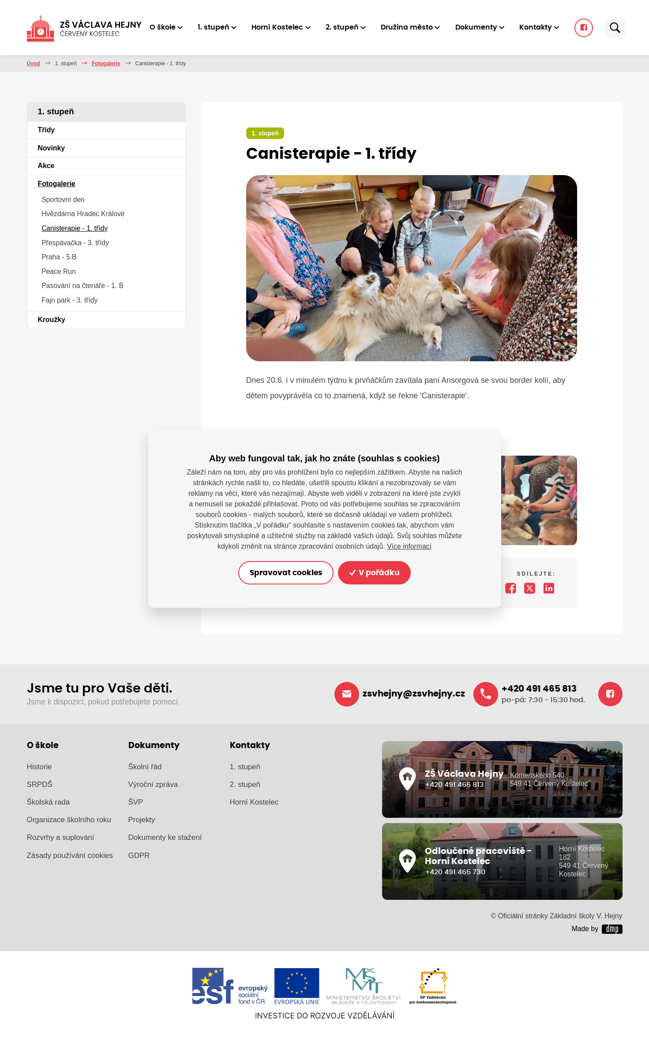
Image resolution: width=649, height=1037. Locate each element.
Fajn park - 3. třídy (69, 300)
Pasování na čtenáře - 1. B (82, 285)
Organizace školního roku (69, 820)
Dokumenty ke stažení (165, 838)
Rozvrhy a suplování (60, 838)
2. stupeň (245, 785)
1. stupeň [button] (217, 27)
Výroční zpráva (153, 785)
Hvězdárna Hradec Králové (82, 213)
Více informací (408, 546)
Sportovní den (63, 199)
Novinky (51, 148)
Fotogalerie (106, 63)
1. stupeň (66, 63)
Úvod (33, 63)
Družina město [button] (411, 27)
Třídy (46, 130)
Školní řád (145, 767)
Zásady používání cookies (70, 856)
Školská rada (48, 803)
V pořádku (376, 573)
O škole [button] (167, 27)
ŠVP (135, 803)
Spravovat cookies (284, 573)
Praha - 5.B (58, 257)
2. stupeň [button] (346, 27)
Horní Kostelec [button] (282, 27)
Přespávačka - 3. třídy (75, 243)
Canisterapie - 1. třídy (74, 228)
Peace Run (58, 271)
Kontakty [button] (539, 27)
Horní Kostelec (254, 803)
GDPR (139, 856)
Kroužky (51, 319)
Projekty (141, 820)
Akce (46, 165)
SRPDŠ (40, 785)
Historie (39, 767)
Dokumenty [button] (480, 27)
